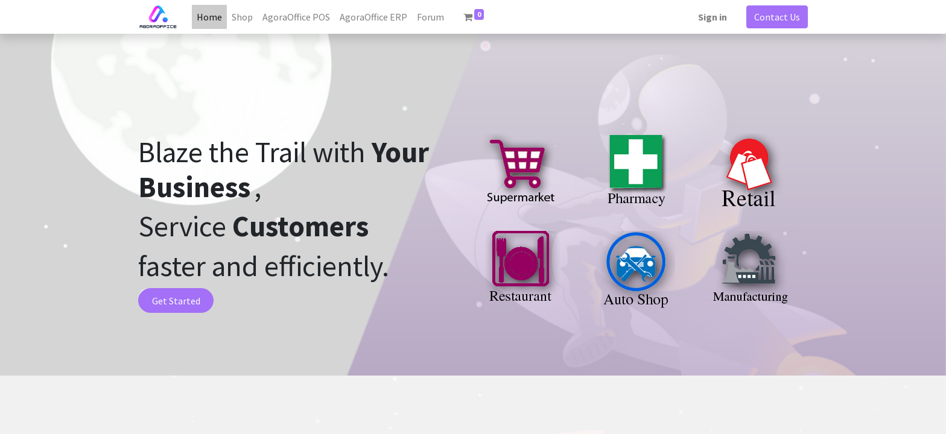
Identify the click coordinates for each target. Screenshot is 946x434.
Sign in (712, 17)
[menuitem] (209, 17)
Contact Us (777, 17)
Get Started (176, 301)
